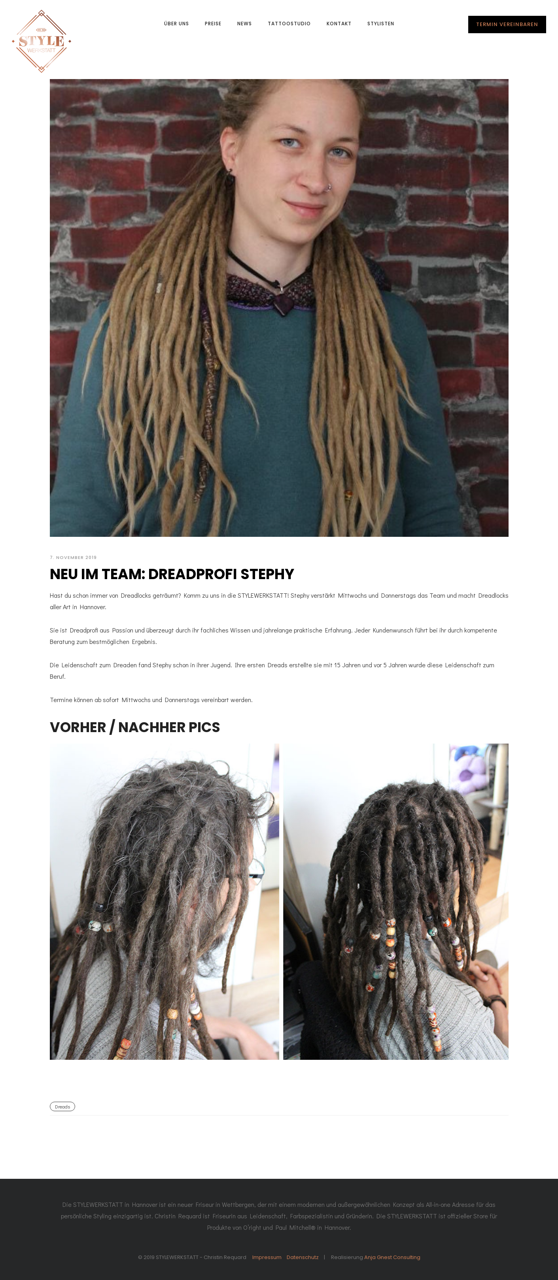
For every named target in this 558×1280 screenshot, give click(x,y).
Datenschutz (303, 1257)
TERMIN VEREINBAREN (507, 24)
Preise (213, 23)
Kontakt (339, 23)
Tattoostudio (289, 23)
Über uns (176, 23)
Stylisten (380, 23)
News (244, 23)
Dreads (62, 1106)
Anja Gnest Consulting (392, 1257)
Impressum (267, 1257)
